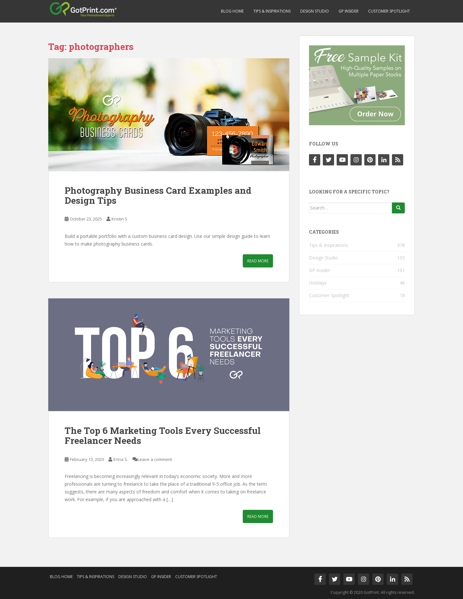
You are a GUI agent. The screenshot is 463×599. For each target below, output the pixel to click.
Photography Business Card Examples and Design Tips (158, 195)
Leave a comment (155, 459)
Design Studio (314, 11)
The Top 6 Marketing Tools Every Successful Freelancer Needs (163, 435)
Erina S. (120, 459)
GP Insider (349, 11)
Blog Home (232, 11)
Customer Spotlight (389, 11)
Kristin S (119, 219)
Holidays (318, 283)
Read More (257, 261)
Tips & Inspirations (272, 11)
